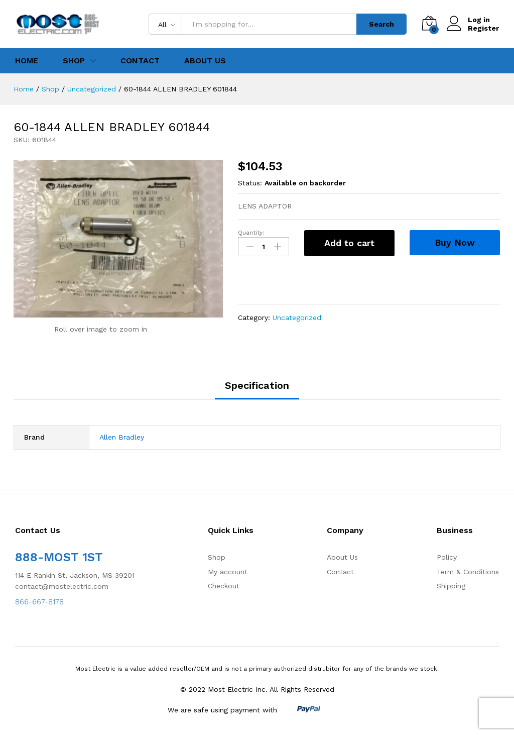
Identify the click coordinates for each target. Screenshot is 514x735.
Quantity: (251, 233)
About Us (205, 61)
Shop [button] (74, 61)
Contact (140, 61)
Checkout (223, 586)
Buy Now (455, 242)
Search (381, 24)
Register (483, 28)
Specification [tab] (257, 385)
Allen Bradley (121, 437)
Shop (216, 557)
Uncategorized (297, 317)
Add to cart (349, 243)
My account (227, 572)
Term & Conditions (468, 572)
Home (26, 61)
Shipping (451, 586)
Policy (447, 557)
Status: (250, 183)
